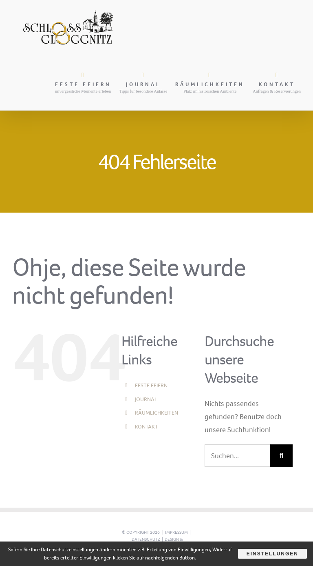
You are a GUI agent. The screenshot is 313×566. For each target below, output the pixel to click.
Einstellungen (272, 554)
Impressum (176, 532)
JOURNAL (146, 399)
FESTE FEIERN (151, 385)
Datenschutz (146, 539)
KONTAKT (146, 427)
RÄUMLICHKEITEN (156, 413)
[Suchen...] (237, 455)
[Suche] (281, 455)
